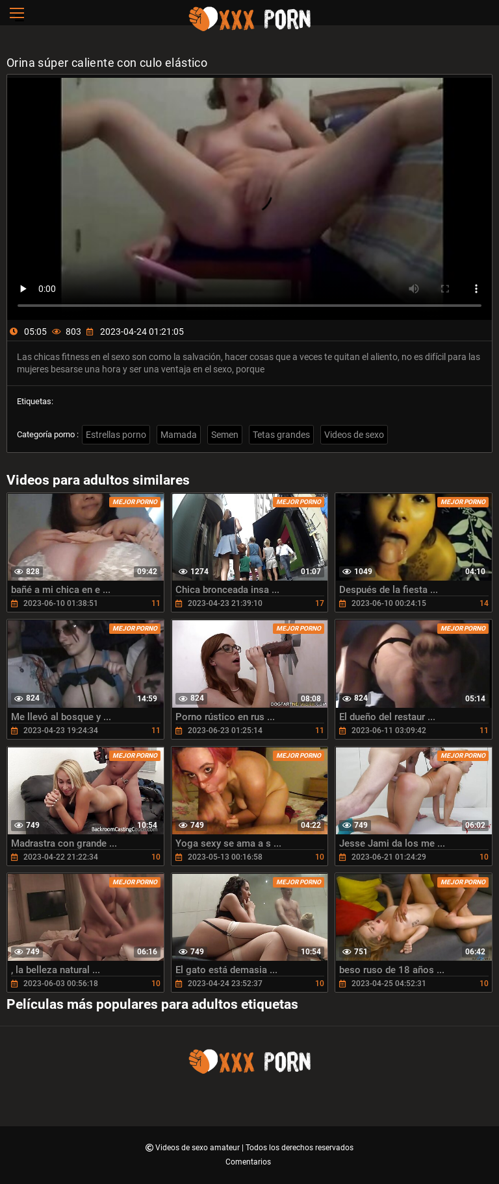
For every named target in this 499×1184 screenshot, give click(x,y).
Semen (224, 434)
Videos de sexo (354, 434)
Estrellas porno (116, 434)
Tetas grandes (281, 434)
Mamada (178, 434)
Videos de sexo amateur (198, 1147)
